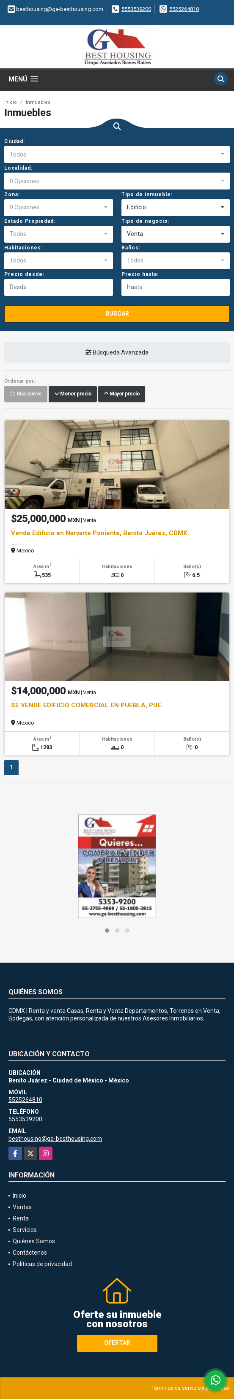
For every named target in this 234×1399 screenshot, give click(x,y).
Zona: (12, 195)
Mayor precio (122, 394)
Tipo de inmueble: (147, 195)
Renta (21, 1218)
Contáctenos (30, 1252)
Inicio (10, 102)
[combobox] (117, 154)
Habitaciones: (23, 248)
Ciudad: (14, 141)
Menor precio (72, 394)
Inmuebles (38, 102)
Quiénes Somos (34, 1241)
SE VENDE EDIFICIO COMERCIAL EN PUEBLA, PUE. (87, 705)
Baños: (130, 248)
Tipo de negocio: (145, 221)
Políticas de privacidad (42, 1264)
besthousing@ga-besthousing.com (55, 1138)
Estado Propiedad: (29, 221)
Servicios (25, 1229)
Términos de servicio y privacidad (190, 1388)
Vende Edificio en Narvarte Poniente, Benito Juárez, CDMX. (100, 533)
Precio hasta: (140, 274)
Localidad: (18, 168)
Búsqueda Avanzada (117, 352)
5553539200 (136, 9)
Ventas (22, 1207)
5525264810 (184, 9)
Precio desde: (24, 274)
